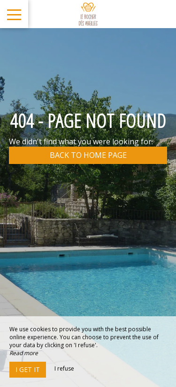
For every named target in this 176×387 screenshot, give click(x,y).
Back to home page (88, 155)
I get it (27, 369)
